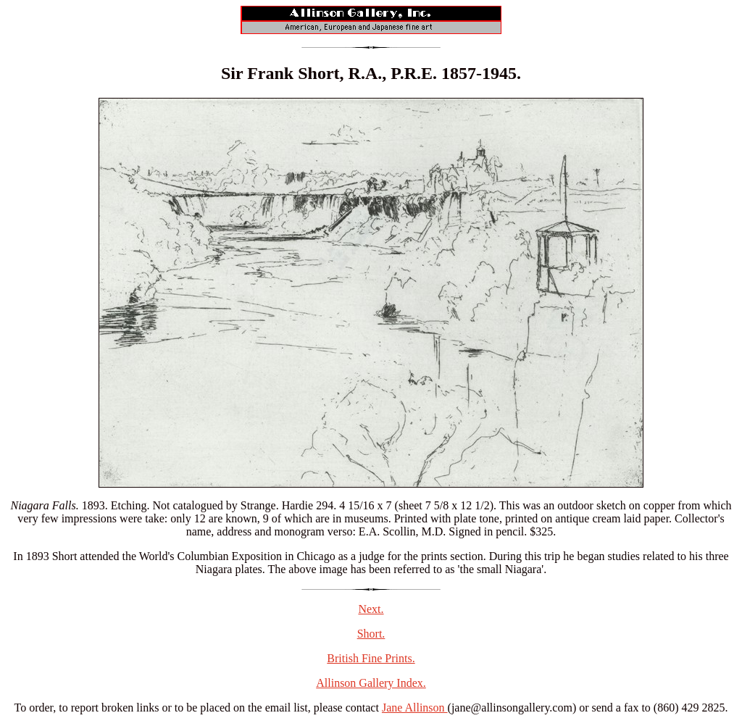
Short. (371, 633)
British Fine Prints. (370, 658)
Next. (370, 609)
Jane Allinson (415, 707)
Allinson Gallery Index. (371, 683)
